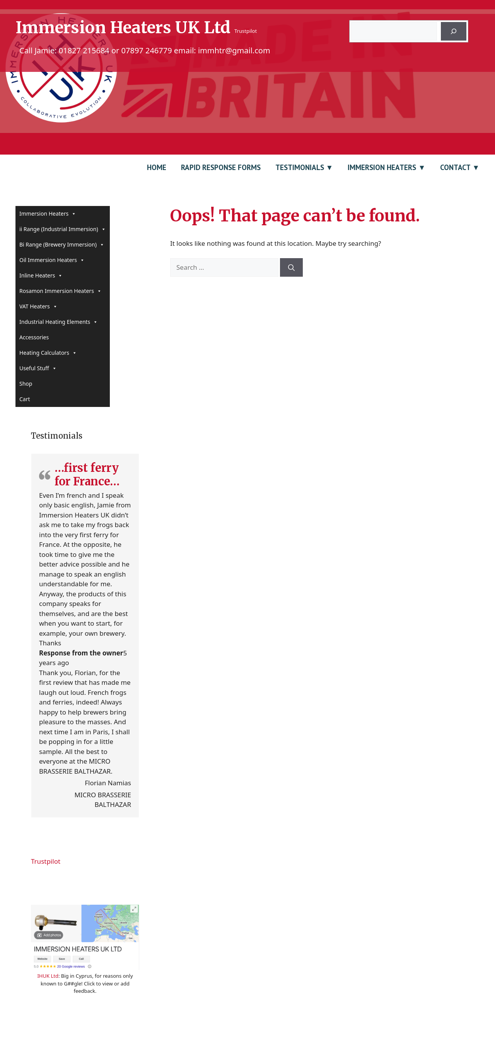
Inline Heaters (41, 275)
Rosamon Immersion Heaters (60, 291)
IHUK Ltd (47, 975)
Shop (25, 383)
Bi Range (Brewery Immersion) (61, 244)
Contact (455, 167)
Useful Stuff (38, 368)
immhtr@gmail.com (234, 50)
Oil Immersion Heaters (52, 260)
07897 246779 (146, 50)
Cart (24, 399)
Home (156, 167)
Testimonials (299, 167)
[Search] (453, 31)
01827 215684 (84, 50)
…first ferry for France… (87, 474)
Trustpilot (245, 30)
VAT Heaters (38, 306)
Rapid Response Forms (221, 167)
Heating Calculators (48, 353)
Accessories (34, 337)
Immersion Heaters (382, 167)
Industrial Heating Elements (58, 322)
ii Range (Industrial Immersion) (62, 229)
